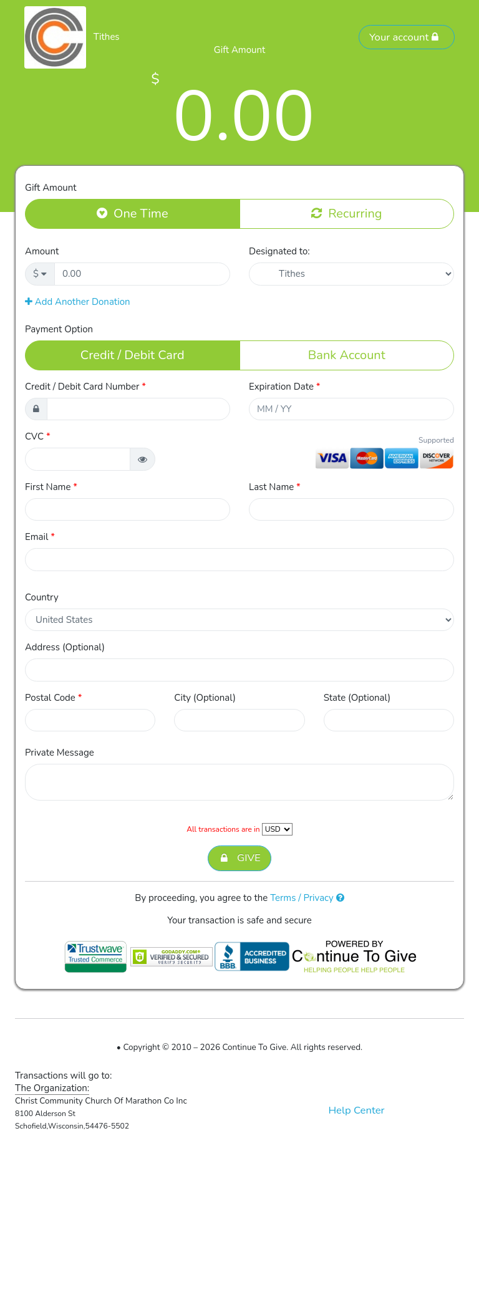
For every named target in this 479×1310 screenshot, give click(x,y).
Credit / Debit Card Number (85, 386)
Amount (42, 251)
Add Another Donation (77, 302)
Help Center (356, 1110)
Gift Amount (50, 187)
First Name (51, 487)
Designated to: (279, 251)
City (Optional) (205, 697)
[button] (142, 459)
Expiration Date (285, 386)
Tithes (107, 37)
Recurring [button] (346, 213)
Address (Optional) (65, 647)
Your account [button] (404, 37)
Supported (436, 440)
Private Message (59, 752)
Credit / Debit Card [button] (132, 355)
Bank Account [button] (346, 355)
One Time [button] (132, 213)
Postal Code (53, 697)
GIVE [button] (239, 858)
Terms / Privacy (307, 898)
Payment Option (59, 329)
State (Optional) (357, 697)
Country (42, 597)
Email (40, 537)
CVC (38, 436)
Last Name (275, 487)
